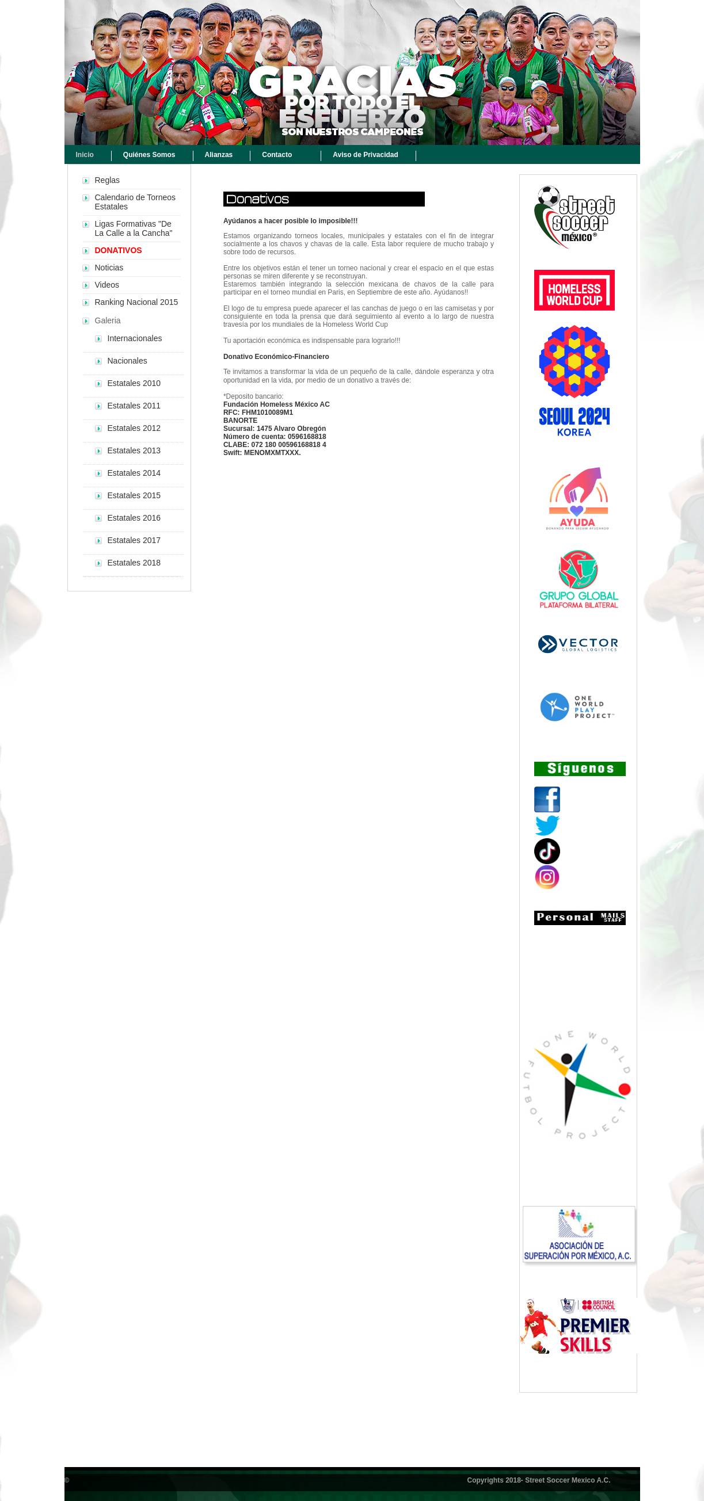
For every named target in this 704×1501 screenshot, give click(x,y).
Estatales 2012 (134, 428)
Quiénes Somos (149, 155)
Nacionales (127, 360)
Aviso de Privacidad (365, 155)
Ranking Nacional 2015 (136, 302)
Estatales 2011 (134, 405)
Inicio (85, 155)
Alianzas (219, 155)
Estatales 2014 (134, 473)
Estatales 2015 (134, 495)
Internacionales (135, 338)
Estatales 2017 (134, 540)
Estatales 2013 (134, 450)
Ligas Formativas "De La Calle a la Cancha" (134, 228)
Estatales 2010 (134, 383)
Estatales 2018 (134, 562)
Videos (107, 284)
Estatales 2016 (134, 517)
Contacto (277, 155)
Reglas (107, 180)
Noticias (109, 267)
